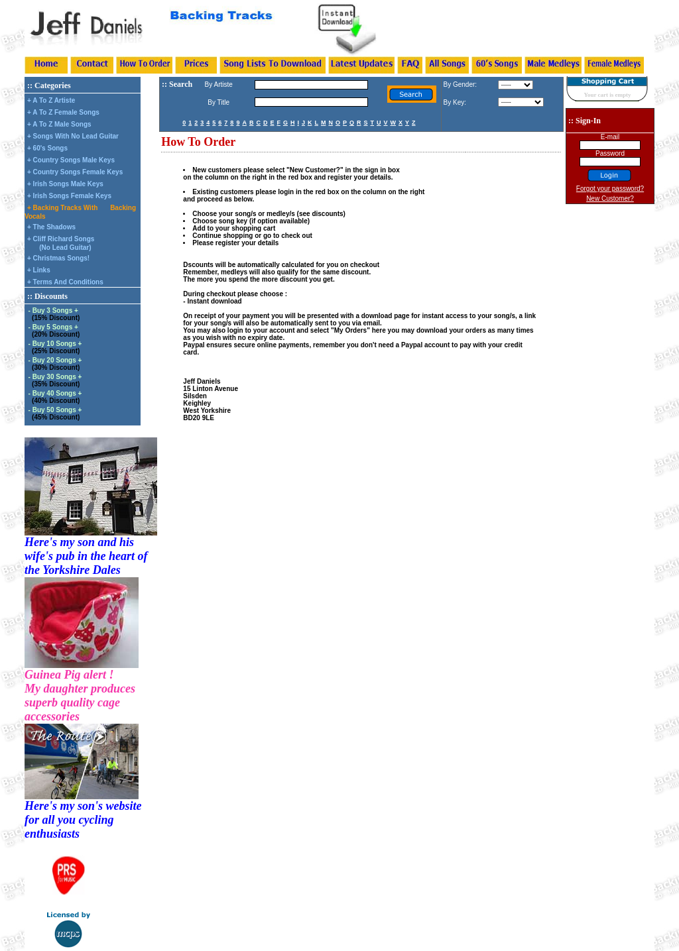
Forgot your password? (610, 188)
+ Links (38, 270)
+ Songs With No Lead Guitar (73, 136)
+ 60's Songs (47, 148)
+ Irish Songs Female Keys (69, 195)
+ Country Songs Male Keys (71, 160)
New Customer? (610, 198)
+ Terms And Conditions (65, 282)
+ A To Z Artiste (51, 100)
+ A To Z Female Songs (63, 112)
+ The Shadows (51, 227)
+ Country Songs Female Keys (75, 172)
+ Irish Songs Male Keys (65, 184)
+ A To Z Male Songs (59, 124)
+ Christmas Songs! (58, 258)
